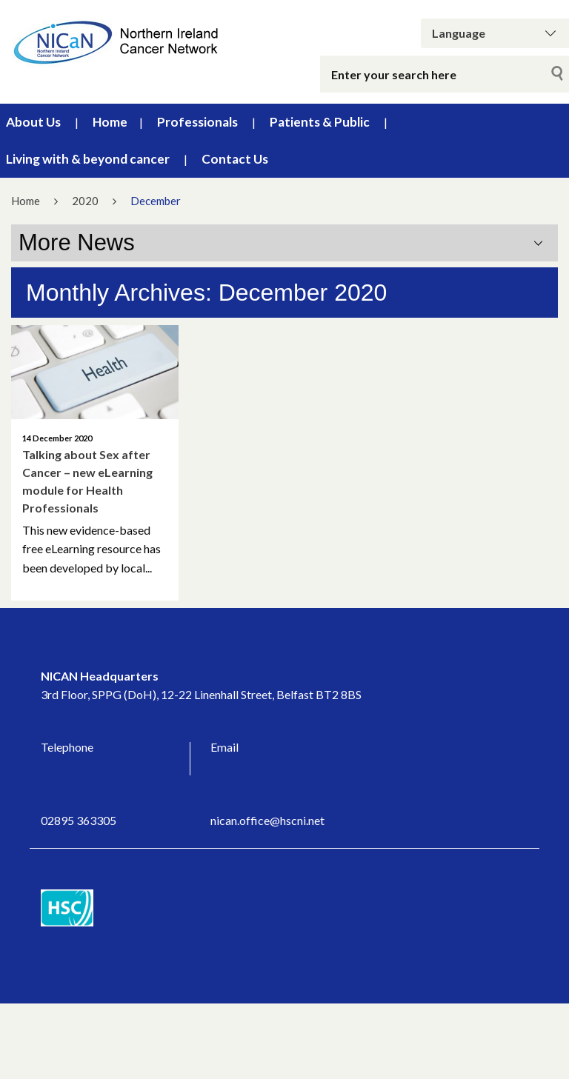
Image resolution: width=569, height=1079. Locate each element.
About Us (33, 122)
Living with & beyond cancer (88, 159)
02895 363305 (78, 820)
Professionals (197, 122)
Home (110, 122)
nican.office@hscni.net (267, 820)
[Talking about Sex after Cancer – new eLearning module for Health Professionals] (95, 372)
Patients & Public (320, 122)
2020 (85, 200)
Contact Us (235, 159)
